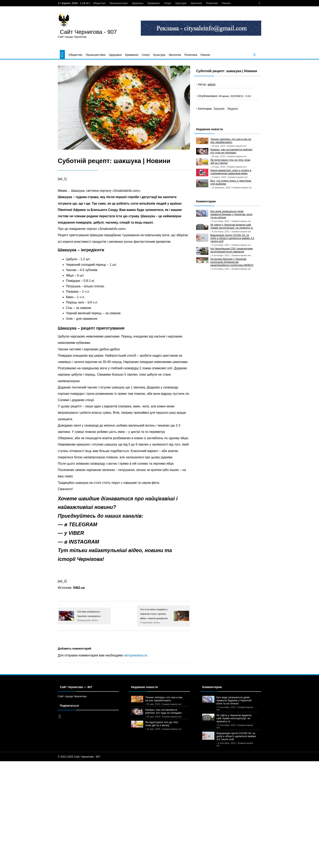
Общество (99, 3)
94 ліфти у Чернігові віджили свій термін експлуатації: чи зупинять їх (231, 226)
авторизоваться (135, 655)
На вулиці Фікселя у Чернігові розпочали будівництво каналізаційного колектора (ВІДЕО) (231, 262)
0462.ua (79, 587)
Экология (196, 3)
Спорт (168, 3)
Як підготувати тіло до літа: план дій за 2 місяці (230, 161)
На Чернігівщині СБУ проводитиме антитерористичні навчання (231, 250)
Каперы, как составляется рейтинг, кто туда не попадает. (231, 151)
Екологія (219, 108)
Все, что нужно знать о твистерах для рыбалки (230, 182)
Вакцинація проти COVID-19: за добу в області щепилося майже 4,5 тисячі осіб (232, 238)
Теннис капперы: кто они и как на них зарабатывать (230, 141)
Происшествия (118, 3)
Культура (180, 3)
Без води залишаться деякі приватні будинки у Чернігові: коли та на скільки (231, 214)
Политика (212, 3)
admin (211, 84)
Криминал (153, 3)
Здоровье (137, 3)
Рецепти (233, 108)
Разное (226, 3)
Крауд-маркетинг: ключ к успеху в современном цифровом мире (230, 172)
